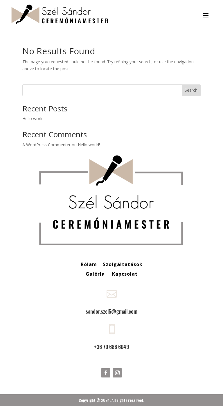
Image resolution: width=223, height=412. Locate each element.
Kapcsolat (125, 274)
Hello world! (33, 118)
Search (191, 90)
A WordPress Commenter (46, 144)
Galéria (96, 274)
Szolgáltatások (123, 264)
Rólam (89, 264)
